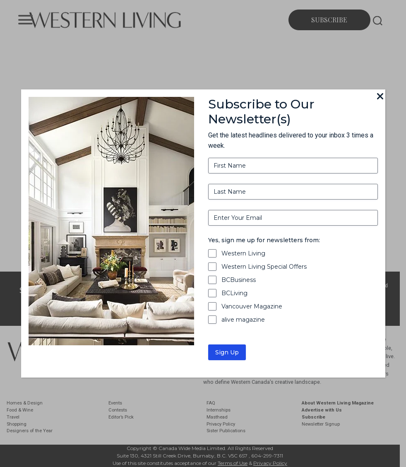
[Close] (380, 96)
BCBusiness (238, 280)
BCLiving (234, 293)
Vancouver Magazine (251, 306)
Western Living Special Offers (264, 266)
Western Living (243, 253)
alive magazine (243, 319)
